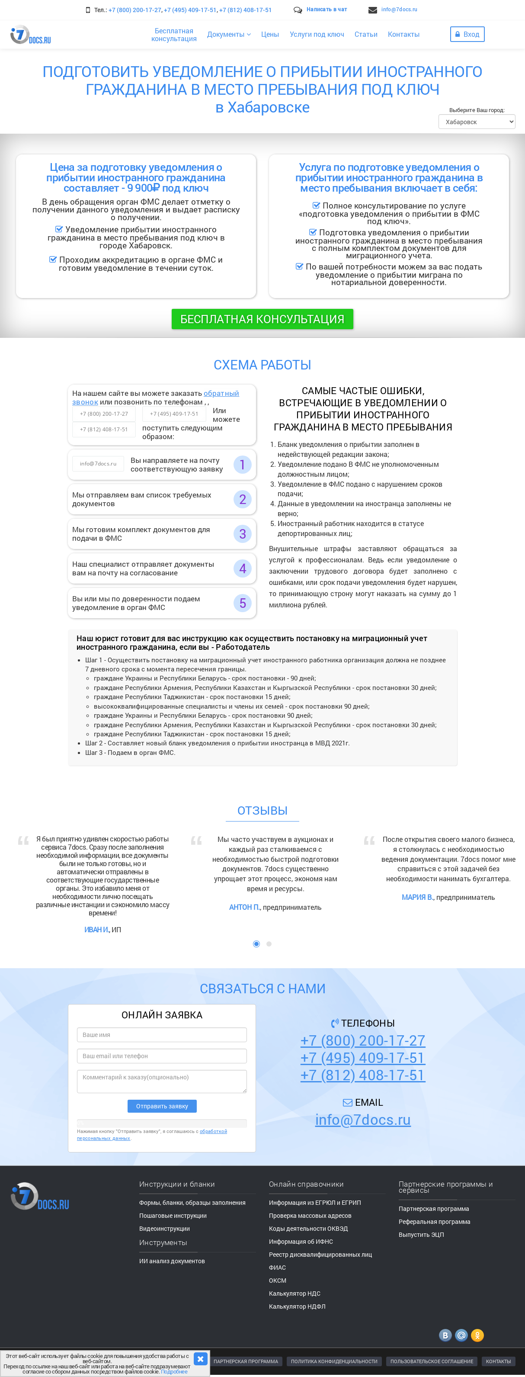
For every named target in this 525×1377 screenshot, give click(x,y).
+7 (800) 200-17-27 (135, 10)
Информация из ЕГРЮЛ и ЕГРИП (315, 1202)
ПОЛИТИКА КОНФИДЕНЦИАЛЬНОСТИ (334, 1361)
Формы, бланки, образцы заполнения (192, 1202)
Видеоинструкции (164, 1228)
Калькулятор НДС (294, 1293)
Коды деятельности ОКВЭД (308, 1228)
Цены (270, 34)
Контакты (404, 34)
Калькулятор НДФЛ (297, 1306)
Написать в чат (327, 9)
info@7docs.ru (399, 9)
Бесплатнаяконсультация (174, 34)
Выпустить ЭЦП (421, 1234)
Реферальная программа (435, 1221)
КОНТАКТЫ (498, 1361)
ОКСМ (277, 1280)
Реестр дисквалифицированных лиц (320, 1254)
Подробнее (174, 1371)
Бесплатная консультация (262, 318)
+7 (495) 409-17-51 (190, 10)
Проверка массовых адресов (310, 1215)
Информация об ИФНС (301, 1241)
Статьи (366, 34)
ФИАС (277, 1267)
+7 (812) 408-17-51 (245, 10)
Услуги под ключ (317, 34)
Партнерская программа (434, 1208)
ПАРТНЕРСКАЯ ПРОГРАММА (246, 1361)
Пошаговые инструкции (173, 1215)
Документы (229, 34)
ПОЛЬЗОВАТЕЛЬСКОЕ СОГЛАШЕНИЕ (432, 1361)
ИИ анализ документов (172, 1261)
